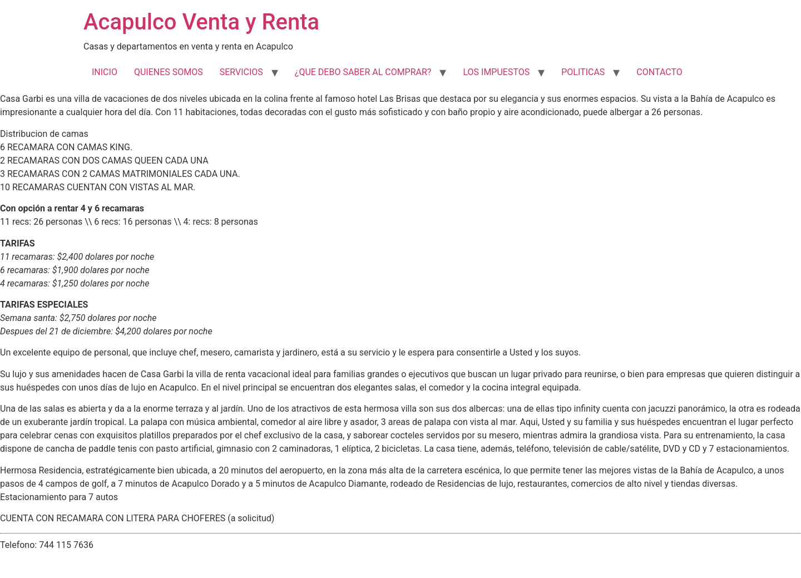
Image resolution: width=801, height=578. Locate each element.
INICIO (104, 72)
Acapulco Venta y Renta (201, 22)
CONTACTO (659, 72)
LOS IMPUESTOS (496, 72)
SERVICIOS (241, 72)
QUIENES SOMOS (168, 72)
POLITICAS (583, 72)
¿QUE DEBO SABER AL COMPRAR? (363, 72)
